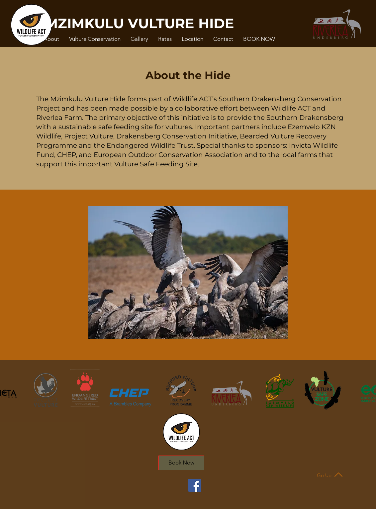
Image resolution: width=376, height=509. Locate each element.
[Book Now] (181, 463)
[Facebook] (194, 485)
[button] (51, 39)
